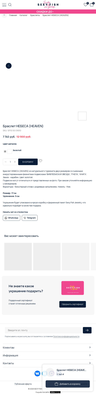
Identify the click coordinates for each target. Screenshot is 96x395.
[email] (43, 330)
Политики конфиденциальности (66, 336)
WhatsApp (13, 217)
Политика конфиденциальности (73, 384)
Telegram (31, 217)
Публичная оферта (23, 384)
